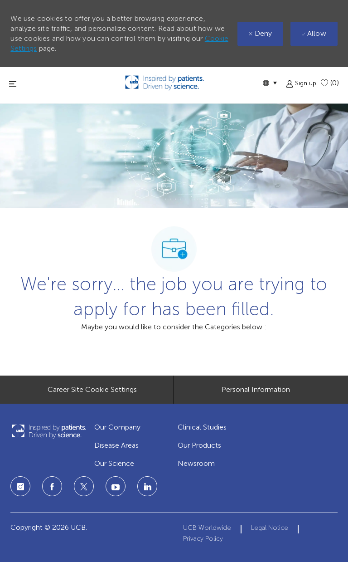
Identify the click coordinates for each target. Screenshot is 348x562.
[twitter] (84, 486)
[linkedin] (116, 486)
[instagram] (20, 486)
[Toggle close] (12, 83)
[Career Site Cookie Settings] (92, 390)
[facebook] (52, 486)
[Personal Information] (256, 390)
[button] (269, 82)
